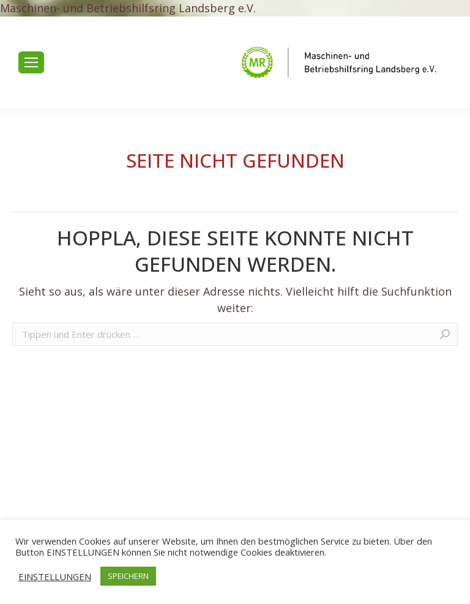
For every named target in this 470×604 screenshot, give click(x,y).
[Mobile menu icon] (31, 62)
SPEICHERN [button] (128, 575)
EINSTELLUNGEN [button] (54, 576)
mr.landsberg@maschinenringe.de (141, 86)
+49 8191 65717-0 (103, 40)
